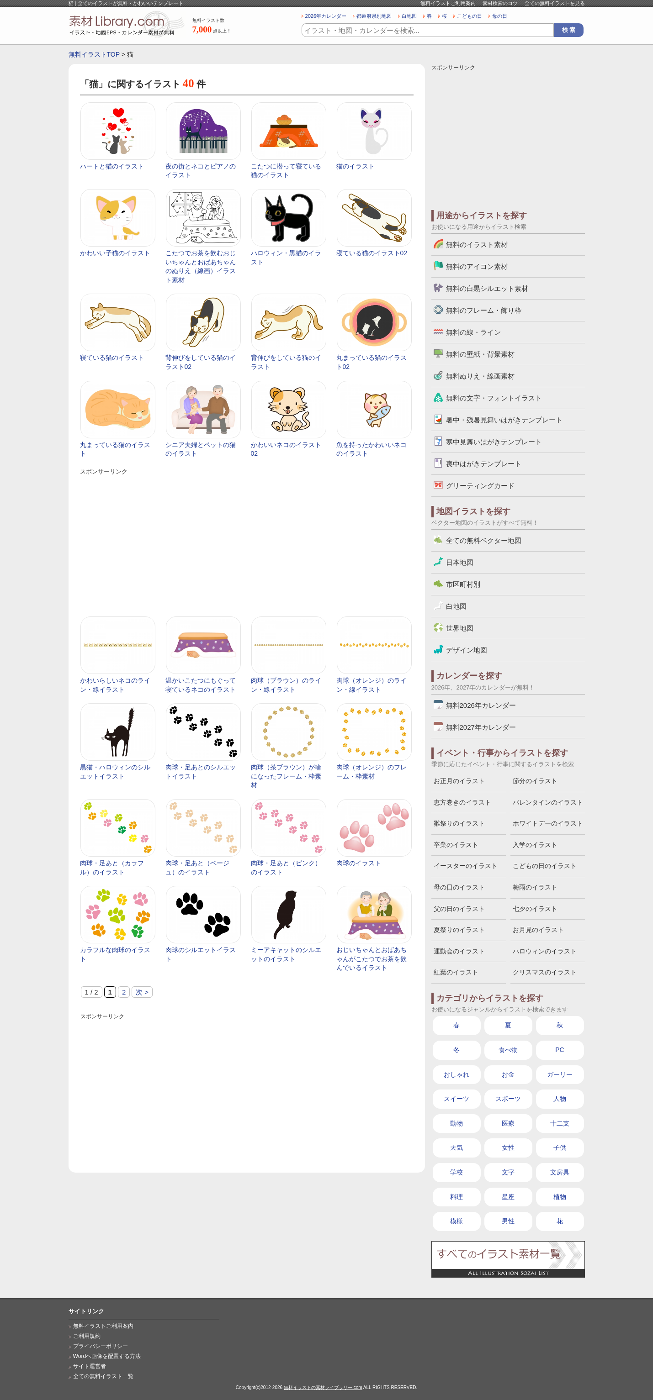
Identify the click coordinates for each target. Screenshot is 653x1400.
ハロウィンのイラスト (545, 951)
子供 (559, 1147)
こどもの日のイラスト (545, 865)
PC (559, 1049)
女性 (508, 1147)
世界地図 (459, 628)
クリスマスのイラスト (545, 972)
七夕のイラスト (535, 908)
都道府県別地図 (374, 16)
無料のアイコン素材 (477, 266)
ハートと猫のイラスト (112, 166)
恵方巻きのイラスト (462, 802)
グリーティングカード (480, 485)
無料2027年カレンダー (481, 727)
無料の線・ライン (473, 332)
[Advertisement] (246, 541)
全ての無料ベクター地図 (483, 540)
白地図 (409, 16)
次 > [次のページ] (142, 992)
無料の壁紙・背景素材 (480, 354)
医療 (508, 1123)
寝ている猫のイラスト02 (372, 253)
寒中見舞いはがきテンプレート (494, 442)
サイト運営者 (89, 1366)
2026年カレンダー (326, 16)
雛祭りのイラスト (459, 823)
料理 (456, 1196)
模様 (456, 1221)
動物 (456, 1123)
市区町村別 (463, 584)
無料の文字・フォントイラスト (494, 398)
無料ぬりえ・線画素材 (480, 376)
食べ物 (508, 1049)
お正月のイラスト (459, 780)
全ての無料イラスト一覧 (103, 1376)
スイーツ (456, 1098)
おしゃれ (456, 1074)
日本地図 (459, 562)
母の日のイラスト (459, 887)
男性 (508, 1221)
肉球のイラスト (358, 863)
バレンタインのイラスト (548, 802)
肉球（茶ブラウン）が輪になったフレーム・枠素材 (286, 776)
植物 (559, 1196)
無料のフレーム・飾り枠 (483, 310)
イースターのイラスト (466, 865)
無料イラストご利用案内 (448, 3)
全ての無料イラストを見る (555, 3)
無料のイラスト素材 (477, 244)
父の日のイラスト (459, 908)
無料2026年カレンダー (481, 705)
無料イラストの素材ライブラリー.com (323, 1387)
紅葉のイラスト (456, 972)
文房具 (559, 1172)
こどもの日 (469, 16)
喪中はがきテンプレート (483, 464)
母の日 (499, 16)
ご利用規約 (87, 1336)
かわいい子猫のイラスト (115, 253)
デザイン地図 (466, 650)
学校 (456, 1172)
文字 (508, 1172)
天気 (456, 1147)
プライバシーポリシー (100, 1346)
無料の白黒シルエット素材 (487, 288)
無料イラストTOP (94, 54)
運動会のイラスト (459, 951)
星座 (508, 1196)
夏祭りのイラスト (459, 929)
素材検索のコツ (500, 3)
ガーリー (560, 1074)
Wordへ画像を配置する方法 (107, 1356)
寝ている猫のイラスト (112, 357)
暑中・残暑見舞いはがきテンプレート (504, 420)
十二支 (559, 1123)
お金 (508, 1074)
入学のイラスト (535, 844)
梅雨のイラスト (535, 887)
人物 (559, 1098)
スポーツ (508, 1098)
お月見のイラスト (538, 929)
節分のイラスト (535, 780)
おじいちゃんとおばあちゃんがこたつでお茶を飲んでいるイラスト (371, 958)
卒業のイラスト (456, 844)
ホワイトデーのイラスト (548, 823)
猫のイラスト (355, 166)
